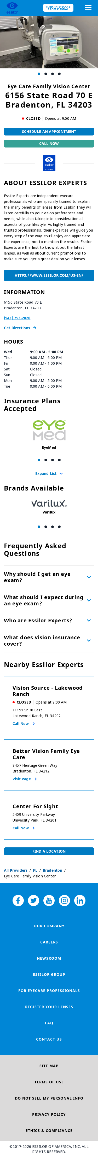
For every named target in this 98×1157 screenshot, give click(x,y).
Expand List (49, 473)
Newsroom (49, 958)
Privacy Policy (49, 1114)
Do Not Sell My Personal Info (49, 1098)
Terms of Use (49, 1081)
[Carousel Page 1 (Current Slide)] (39, 74)
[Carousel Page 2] (45, 74)
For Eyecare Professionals (49, 990)
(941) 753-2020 (17, 317)
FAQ (49, 1022)
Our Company (49, 925)
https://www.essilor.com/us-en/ (49, 275)
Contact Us (49, 1039)
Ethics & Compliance (49, 1130)
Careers (49, 942)
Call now (21, 723)
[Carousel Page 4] (59, 74)
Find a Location (49, 851)
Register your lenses (49, 1006)
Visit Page (22, 778)
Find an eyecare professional (58, 8)
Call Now (49, 143)
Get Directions (20, 327)
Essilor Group (49, 974)
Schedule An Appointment (49, 131)
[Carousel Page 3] (52, 74)
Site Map (49, 1065)
